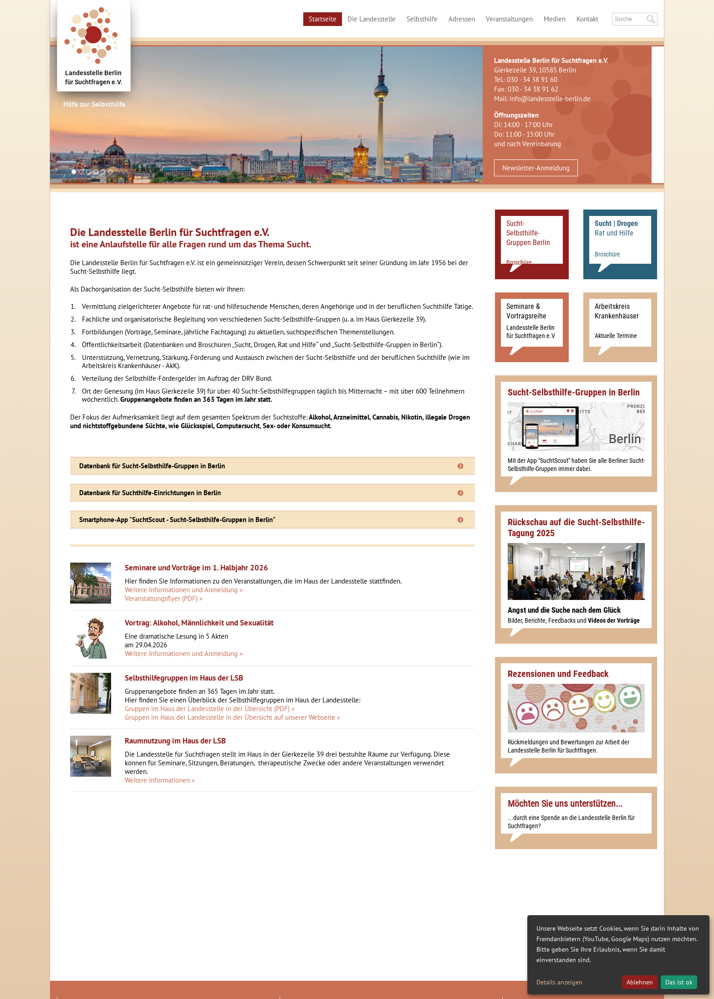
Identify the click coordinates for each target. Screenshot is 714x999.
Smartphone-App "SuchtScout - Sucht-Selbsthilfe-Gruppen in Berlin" (177, 519)
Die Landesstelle (371, 19)
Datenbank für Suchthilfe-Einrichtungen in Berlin (150, 492)
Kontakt (587, 19)
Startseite (323, 19)
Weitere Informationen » (160, 780)
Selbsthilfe (422, 19)
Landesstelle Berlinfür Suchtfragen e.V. (93, 77)
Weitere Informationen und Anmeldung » (184, 589)
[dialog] (618, 954)
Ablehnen (640, 982)
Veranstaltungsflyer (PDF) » (164, 598)
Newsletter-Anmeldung (536, 168)
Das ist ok (679, 982)
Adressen (462, 19)
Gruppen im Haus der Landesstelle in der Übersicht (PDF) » (210, 708)
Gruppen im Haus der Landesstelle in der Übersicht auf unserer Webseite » (232, 717)
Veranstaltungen (509, 19)
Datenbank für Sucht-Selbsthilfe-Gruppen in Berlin (152, 465)
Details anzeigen (559, 982)
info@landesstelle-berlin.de (550, 98)
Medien (555, 19)
